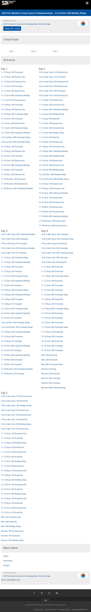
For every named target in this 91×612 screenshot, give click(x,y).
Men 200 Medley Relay (11, 526)
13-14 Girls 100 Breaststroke (13, 484)
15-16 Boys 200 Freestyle (52, 336)
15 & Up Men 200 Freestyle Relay (15, 322)
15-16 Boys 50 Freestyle (11, 341)
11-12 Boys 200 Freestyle (52, 271)
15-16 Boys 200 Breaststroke (51, 188)
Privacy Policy (64, 609)
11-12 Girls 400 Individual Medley (15, 95)
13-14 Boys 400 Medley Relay (51, 156)
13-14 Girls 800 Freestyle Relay (54, 327)
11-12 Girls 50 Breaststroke (13, 100)
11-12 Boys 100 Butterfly (12, 438)
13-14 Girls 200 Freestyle (52, 318)
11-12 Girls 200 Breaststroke (51, 128)
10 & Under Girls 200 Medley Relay (16, 424)
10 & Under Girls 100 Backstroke (53, 86)
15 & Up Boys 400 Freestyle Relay (15, 137)
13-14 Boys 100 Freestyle (12, 104)
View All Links (12, 28)
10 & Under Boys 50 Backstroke (15, 410)
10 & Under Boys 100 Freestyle (52, 77)
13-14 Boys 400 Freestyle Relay (14, 114)
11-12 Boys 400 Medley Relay (51, 114)
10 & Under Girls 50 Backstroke (15, 428)
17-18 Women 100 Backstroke (52, 221)
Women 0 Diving (48, 369)
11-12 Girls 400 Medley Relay (51, 132)
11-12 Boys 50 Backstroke (12, 447)
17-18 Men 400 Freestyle (12, 359)
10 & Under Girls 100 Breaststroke (16, 415)
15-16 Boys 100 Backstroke (51, 183)
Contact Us (38, 609)
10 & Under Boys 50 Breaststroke (53, 81)
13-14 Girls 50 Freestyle (11, 318)
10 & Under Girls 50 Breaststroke (53, 95)
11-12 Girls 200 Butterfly (52, 280)
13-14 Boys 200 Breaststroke (51, 146)
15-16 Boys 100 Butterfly (12, 503)
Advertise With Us (79, 609)
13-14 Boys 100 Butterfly (12, 475)
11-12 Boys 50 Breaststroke (13, 81)
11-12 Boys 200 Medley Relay (14, 442)
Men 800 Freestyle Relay (52, 364)
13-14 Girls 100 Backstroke (50, 160)
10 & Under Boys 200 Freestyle (54, 234)
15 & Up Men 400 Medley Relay (52, 174)
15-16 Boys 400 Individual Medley (53, 193)
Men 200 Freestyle (49, 359)
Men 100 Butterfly (9, 521)
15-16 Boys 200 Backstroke (13, 151)
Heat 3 (55, 51)
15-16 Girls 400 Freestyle (52, 350)
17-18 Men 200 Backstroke (13, 174)
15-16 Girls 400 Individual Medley (15, 165)
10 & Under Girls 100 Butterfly (14, 419)
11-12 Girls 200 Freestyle (52, 285)
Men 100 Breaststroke (11, 517)
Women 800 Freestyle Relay (53, 387)
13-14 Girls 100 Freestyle (12, 118)
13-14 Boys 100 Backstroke (51, 142)
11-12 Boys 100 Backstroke (51, 100)
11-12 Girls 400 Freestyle (52, 290)
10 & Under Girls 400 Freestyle (54, 257)
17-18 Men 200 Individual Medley (15, 355)
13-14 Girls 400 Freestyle (52, 322)
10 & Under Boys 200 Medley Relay (16, 405)
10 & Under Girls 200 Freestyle (54, 248)
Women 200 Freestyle (50, 378)
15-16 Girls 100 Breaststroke (13, 507)
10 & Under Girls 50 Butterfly (54, 262)
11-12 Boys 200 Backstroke (13, 77)
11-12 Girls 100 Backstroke (50, 123)
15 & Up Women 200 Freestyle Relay (17, 327)
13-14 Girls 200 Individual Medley (15, 313)
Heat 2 (33, 51)
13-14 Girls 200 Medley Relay (13, 493)
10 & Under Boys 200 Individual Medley (18, 234)
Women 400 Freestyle (50, 383)
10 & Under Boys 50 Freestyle (14, 243)
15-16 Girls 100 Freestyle (12, 156)
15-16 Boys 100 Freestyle (12, 146)
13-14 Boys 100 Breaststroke (14, 470)
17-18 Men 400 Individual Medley (53, 216)
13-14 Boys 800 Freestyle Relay (54, 308)
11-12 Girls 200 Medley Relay (13, 461)
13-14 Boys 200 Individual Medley (15, 294)
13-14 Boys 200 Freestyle (52, 304)
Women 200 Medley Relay (12, 540)
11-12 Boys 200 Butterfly (52, 266)
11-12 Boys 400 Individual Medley (53, 109)
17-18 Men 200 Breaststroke (51, 211)
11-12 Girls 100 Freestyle (12, 86)
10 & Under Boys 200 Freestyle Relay (57, 239)
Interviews (8, 560)
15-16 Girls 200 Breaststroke (51, 202)
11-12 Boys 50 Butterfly (49, 118)
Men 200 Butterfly (49, 355)
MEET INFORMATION (10, 580)
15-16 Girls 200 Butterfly (52, 341)
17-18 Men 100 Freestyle (12, 169)
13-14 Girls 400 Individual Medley (15, 132)
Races (5, 556)
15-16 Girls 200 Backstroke (13, 160)
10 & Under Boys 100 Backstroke (53, 72)
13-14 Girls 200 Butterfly (52, 313)
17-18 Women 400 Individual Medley (17, 188)
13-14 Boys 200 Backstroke (13, 109)
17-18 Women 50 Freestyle (12, 373)
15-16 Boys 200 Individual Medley (15, 332)
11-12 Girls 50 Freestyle (11, 285)
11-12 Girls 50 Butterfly (49, 137)
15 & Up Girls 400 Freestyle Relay (15, 142)
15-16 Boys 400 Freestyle (12, 336)
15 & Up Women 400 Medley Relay (54, 179)
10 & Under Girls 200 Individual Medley (18, 248)
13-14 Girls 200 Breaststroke (51, 165)
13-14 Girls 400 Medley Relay (51, 169)
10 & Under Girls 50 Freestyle (14, 252)
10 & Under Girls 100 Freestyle (52, 91)
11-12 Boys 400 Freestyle (12, 266)
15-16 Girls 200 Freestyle (52, 345)
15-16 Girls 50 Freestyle (11, 350)
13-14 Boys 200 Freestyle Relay (14, 290)
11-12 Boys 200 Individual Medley (15, 262)
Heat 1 (11, 51)
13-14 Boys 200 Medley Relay (14, 480)
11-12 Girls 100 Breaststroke (13, 452)
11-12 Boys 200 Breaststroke (51, 104)
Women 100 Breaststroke (12, 531)
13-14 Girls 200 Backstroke (13, 123)
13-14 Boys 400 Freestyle (12, 299)
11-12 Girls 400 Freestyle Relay (54, 294)
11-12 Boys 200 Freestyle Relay (14, 257)
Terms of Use (51, 609)
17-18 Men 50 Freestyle (11, 364)
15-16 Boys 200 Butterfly (52, 332)
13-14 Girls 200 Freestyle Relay (14, 308)
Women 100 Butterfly (10, 535)
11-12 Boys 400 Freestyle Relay (54, 276)
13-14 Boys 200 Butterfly (52, 299)
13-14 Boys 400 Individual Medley (53, 151)
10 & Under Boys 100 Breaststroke (16, 396)
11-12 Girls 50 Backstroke (12, 466)
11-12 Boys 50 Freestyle (11, 271)
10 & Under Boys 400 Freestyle (14, 239)
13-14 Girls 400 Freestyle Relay (14, 128)
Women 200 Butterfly (50, 373)
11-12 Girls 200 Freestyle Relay (14, 276)
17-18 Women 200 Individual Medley (17, 369)
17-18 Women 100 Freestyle (13, 179)
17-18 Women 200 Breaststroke (53, 225)
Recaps (6, 565)
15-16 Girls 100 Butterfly (11, 512)
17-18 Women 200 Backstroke (14, 183)
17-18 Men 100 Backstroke (50, 207)
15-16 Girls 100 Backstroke (50, 197)
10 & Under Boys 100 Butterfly (14, 401)
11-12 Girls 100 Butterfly (11, 456)
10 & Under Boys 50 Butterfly (54, 243)
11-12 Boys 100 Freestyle (12, 72)
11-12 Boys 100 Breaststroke (14, 433)
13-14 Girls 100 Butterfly (11, 489)
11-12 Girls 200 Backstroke (13, 91)
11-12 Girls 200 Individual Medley (15, 280)
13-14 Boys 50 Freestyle (11, 304)
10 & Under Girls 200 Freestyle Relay (57, 252)
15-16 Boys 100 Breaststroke (14, 498)
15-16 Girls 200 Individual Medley (15, 345)
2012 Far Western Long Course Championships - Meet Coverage (26, 24)
